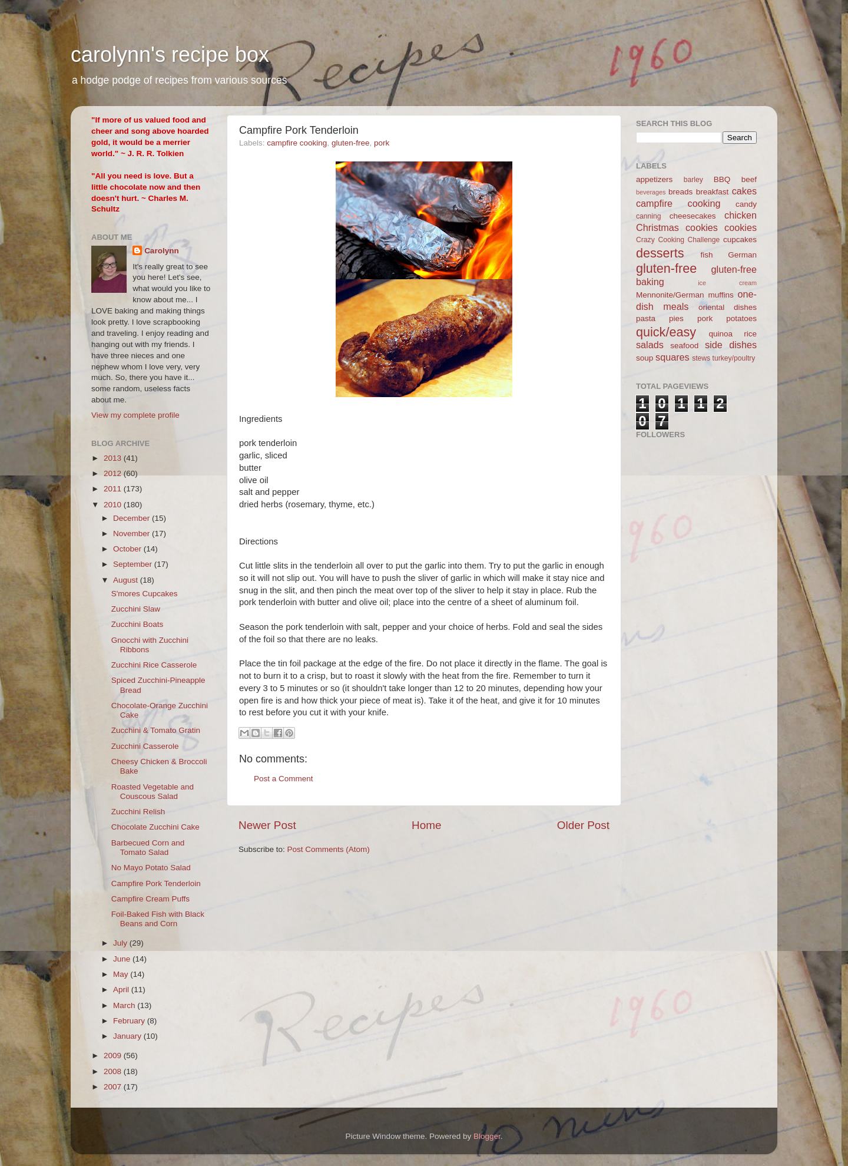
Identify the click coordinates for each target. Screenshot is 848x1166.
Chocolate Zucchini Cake (155, 827)
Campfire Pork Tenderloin (156, 883)
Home (426, 825)
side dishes (731, 344)
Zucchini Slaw (135, 609)
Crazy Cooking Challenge (678, 240)
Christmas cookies (677, 227)
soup (644, 358)
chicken (740, 215)
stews (701, 358)
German (742, 254)
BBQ (722, 179)
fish (707, 254)
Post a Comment (283, 778)
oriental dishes (727, 307)
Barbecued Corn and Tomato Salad (148, 847)
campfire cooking (297, 142)
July (121, 943)
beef (749, 179)
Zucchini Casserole (145, 746)
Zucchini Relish (138, 811)
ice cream (727, 282)
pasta (645, 318)
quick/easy (666, 332)
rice (750, 333)
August (126, 580)
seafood (684, 345)
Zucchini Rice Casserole (154, 664)
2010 (114, 504)
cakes (744, 191)
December (132, 518)
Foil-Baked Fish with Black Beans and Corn (157, 919)
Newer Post (267, 825)
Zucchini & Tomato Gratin (155, 730)
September (133, 564)
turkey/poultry (734, 358)
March (125, 1005)
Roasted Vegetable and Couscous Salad (152, 791)
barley (693, 180)
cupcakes (740, 239)
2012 (114, 473)
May (121, 974)
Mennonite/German (670, 294)
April (122, 989)
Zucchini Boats (137, 624)
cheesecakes (693, 216)
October (128, 548)
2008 (114, 1071)
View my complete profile (135, 415)
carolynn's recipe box (170, 54)
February (130, 1020)
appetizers (654, 179)
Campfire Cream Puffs (150, 898)
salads (650, 344)
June (122, 958)
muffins (720, 294)
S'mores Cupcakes (144, 593)
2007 (114, 1086)
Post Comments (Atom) (328, 849)
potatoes (741, 318)
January (128, 1036)
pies (676, 318)
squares (672, 357)
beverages (650, 192)
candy (746, 204)
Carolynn (161, 250)
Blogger (487, 1136)
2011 (114, 488)
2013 (114, 458)
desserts (660, 253)
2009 (114, 1055)
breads (680, 191)
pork (381, 142)
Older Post (583, 825)
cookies (740, 227)
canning (648, 216)
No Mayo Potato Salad (151, 867)
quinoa (720, 333)
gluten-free (351, 142)
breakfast (712, 191)
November (132, 533)
